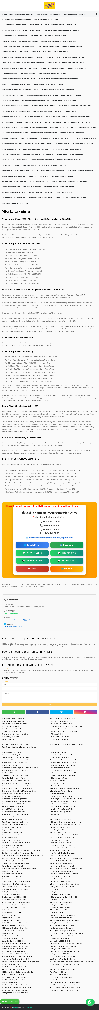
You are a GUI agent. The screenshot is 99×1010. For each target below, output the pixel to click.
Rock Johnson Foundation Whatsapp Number (16, 729)
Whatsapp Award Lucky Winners (60, 812)
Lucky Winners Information (10, 726)
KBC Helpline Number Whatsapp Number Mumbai (65, 822)
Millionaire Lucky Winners (58, 781)
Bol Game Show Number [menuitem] (10, 100)
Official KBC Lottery (56, 899)
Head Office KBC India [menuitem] (9, 127)
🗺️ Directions (66, 545)
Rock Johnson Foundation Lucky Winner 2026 (16, 801)
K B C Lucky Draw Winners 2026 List (13, 796)
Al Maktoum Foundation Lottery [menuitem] (53, 68)
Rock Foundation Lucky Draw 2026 (13, 721)
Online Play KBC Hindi (9, 915)
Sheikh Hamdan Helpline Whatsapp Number (16, 817)
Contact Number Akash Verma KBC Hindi (63, 956)
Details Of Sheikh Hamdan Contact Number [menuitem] (17, 57)
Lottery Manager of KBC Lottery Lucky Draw (64, 923)
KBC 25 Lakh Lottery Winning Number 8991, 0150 (65, 824)
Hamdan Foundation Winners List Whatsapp (16, 793)
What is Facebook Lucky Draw (11, 876)
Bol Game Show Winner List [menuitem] (71, 95)
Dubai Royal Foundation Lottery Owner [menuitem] (16, 84)
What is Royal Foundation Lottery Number (63, 786)
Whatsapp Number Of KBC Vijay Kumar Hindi (64, 920)
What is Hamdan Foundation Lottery (61, 791)
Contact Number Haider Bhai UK (60, 757)
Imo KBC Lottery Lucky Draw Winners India (63, 985)
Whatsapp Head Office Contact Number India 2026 (66, 943)
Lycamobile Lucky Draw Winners (60, 843)
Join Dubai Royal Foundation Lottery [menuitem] (52, 73)
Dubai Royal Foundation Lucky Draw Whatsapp (17, 788)
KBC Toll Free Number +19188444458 (14, 804)
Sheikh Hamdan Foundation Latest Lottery (15, 775)
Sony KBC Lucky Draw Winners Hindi (13, 974)
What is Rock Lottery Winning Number (14, 799)
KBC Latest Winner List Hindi (59, 804)
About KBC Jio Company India (59, 938)
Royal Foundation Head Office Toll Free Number (17, 786)
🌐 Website (66, 568)
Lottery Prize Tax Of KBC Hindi (59, 905)
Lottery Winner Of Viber (57, 814)
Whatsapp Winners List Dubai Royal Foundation (65, 788)
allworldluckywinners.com (13, 626)
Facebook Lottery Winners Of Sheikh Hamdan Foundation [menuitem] (23, 63)
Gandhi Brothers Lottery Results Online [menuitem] (60, 25)
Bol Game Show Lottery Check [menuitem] (13, 95)
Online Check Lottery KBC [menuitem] (66, 192)
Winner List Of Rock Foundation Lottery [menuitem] (71, 197)
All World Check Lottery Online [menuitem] (14, 192)
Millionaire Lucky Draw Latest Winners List (15, 781)
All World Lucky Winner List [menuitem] (62, 176)
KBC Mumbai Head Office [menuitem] (32, 187)
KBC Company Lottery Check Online (61, 889)
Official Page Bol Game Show (59, 879)
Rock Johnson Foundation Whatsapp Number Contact (19, 747)
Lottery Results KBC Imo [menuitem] (11, 149)
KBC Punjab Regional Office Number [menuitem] (52, 165)
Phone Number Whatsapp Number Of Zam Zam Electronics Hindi (22, 856)
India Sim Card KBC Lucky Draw (60, 980)
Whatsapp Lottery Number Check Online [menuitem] (59, 187)
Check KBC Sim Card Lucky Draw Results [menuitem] (38, 154)
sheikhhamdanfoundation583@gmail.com (18, 620)
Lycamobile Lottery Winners (59, 840)
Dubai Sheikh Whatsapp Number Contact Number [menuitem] (20, 41)
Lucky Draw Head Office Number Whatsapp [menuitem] (17, 170)
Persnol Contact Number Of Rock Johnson (63, 801)
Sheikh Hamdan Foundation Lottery (61, 729)
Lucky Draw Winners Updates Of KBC (61, 809)
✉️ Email (32, 568)
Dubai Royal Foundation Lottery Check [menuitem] (48, 84)
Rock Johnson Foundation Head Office (14, 724)
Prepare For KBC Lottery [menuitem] (11, 117)
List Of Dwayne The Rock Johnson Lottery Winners (66, 799)
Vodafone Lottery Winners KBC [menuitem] (72, 133)
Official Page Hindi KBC (57, 912)
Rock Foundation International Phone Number (64, 848)
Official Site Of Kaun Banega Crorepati (14, 990)
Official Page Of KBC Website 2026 (13, 931)
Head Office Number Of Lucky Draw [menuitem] (80, 170)
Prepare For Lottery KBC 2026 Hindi (13, 905)
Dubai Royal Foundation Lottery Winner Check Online (19, 868)
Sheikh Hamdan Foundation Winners (61, 871)
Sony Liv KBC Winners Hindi (59, 974)
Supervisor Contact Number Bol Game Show (16, 881)
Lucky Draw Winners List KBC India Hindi (15, 954)
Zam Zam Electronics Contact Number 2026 (16, 858)
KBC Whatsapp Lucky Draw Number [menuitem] (44, 133)
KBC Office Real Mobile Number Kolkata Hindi (16, 987)
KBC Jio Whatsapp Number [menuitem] (38, 176)
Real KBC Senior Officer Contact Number (15, 946)
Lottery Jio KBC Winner (9, 910)
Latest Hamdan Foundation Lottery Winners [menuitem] (18, 73)
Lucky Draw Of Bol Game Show (60, 881)
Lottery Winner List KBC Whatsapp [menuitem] (70, 154)
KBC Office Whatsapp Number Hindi (13, 980)
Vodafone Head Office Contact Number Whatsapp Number (20, 962)
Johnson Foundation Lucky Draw (60, 845)
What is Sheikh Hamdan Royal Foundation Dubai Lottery (20, 768)
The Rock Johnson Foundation (11, 731)
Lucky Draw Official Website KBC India (14, 899)
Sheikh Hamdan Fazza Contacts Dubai (14, 762)
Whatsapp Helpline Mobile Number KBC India (16, 943)
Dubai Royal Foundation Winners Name (62, 765)
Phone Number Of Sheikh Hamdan (61, 850)
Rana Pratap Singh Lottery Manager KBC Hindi (65, 982)
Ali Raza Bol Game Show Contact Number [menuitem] (42, 95)
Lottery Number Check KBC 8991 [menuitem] (42, 160)
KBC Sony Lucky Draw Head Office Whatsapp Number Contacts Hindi (72, 962)
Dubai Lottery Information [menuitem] (72, 46)
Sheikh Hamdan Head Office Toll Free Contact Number (19, 791)
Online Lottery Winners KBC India (12, 938)
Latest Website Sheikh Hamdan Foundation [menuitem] (18, 14)
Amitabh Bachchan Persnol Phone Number (15, 814)
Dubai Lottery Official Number (11, 752)
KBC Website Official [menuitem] (33, 122)
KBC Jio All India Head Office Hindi (13, 969)
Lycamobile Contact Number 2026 (61, 861)
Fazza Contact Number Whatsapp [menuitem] (14, 36)
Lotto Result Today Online (10, 871)
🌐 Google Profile (32, 545)
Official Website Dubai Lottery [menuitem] (48, 57)
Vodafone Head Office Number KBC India (63, 959)
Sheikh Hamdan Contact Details (60, 737)
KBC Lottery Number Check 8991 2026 (62, 770)
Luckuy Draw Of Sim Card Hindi (60, 827)
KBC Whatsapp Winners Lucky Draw (13, 812)
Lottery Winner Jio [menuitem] (62, 143)
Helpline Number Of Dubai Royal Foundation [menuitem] (58, 90)
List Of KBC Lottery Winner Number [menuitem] (34, 127)
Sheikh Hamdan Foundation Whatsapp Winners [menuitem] (62, 30)
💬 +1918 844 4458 (67, 553)
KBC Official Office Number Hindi (60, 819)
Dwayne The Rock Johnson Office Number (63, 731)
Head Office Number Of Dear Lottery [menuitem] (15, 106)
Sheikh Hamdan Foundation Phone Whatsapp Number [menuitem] (58, 79)
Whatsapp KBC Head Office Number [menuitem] (14, 160)
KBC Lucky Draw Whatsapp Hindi (12, 806)
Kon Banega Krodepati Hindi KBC (60, 907)
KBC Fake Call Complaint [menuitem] (11, 154)
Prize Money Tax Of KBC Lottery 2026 (62, 925)
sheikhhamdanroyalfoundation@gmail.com (51, 537)
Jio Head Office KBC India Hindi (60, 941)
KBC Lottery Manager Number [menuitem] (66, 111)
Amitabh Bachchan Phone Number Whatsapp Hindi (66, 858)
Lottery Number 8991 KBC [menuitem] (11, 187)
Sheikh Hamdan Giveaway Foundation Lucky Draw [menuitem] (66, 63)
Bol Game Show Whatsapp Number (13, 755)
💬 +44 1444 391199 (66, 560)
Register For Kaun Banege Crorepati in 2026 (64, 835)
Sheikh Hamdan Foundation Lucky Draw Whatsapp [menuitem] (50, 52)
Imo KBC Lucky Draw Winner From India (14, 824)
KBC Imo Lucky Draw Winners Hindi (61, 817)
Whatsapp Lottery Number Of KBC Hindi (63, 936)
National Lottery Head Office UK (12, 866)
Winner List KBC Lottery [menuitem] (62, 138)
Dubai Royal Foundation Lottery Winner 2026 (64, 775)
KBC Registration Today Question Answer (63, 931)
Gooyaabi (30, 1007)
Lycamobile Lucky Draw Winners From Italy (16, 843)
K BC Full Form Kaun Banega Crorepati (62, 915)
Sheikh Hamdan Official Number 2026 (62, 876)
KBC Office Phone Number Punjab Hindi (62, 977)
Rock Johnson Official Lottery (59, 783)
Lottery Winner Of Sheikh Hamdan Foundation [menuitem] (19, 79)
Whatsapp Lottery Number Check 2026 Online (16, 783)
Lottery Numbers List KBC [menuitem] (38, 181)
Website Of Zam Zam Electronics (60, 856)
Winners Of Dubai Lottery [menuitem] (77, 68)
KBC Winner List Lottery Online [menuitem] (13, 197)
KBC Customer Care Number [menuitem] (56, 117)
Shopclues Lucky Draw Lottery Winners (14, 861)
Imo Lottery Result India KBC (11, 982)
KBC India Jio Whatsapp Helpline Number (63, 969)
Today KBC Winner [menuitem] (29, 165)
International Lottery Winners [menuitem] (14, 181)
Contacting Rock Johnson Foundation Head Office (66, 726)
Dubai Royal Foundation (9, 765)
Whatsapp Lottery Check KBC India (61, 902)
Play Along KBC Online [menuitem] (52, 122)
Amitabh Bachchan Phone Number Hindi (63, 806)
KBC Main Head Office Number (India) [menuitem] (38, 143)
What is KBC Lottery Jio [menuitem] (59, 127)
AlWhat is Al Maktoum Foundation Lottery (63, 762)
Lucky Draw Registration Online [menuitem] (41, 197)
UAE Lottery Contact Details (11, 739)
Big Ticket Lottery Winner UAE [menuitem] (75, 14)
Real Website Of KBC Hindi (58, 972)
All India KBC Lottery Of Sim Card (60, 910)
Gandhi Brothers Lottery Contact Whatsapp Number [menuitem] (21, 30)
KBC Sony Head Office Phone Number (14, 964)
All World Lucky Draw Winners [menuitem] (48, 14)
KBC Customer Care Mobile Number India (15, 928)
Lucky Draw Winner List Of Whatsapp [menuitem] (15, 203)
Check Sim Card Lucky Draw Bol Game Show (16, 887)
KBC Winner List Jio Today (58, 778)
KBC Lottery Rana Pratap (10, 837)
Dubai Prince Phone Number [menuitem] (49, 46)
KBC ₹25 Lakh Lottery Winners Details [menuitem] (16, 111)
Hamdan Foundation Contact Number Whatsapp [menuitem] (58, 41)
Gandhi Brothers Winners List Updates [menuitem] (16, 19)
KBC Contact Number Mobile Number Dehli (15, 985)
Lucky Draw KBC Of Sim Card (11, 912)
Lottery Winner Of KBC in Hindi (12, 832)
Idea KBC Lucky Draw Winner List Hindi (14, 949)
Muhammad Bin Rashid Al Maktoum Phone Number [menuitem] (19, 68)
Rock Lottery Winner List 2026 (12, 840)
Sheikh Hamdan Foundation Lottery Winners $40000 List (68, 744)
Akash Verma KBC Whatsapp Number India (15, 959)
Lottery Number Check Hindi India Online (15, 993)
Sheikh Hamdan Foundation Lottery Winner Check (66, 868)
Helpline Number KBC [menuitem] (9, 138)
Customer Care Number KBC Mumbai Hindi (15, 907)
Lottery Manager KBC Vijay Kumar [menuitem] (77, 122)
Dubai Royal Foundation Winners (12, 874)
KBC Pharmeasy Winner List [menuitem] (12, 122)
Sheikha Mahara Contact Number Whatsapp (16, 863)
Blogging (15, 1007)
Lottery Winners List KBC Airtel (60, 954)
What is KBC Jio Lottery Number (12, 809)
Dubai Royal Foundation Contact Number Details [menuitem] (48, 36)
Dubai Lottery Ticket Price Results (13, 718)
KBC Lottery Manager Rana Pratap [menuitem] (15, 133)
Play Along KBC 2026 (8, 933)
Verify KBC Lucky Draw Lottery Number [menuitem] (35, 138)
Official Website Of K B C (58, 793)
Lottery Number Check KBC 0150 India (14, 941)
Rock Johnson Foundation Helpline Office (15, 822)
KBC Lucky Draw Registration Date (13, 925)
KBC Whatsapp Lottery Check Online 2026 (63, 897)
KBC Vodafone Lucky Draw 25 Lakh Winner (15, 967)
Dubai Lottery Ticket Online (11, 737)
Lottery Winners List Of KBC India (60, 949)
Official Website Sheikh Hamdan (60, 768)
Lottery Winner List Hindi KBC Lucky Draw (15, 923)
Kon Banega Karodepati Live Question (62, 928)
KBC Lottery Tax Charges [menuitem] (33, 117)
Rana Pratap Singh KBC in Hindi (60, 830)
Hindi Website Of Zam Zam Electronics (62, 853)
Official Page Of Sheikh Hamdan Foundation (64, 874)
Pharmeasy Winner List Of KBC (12, 920)
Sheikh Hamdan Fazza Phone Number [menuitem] (15, 52)
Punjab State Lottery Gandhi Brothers (62, 755)
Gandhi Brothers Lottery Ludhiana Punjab (15, 757)
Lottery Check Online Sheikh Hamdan (62, 887)
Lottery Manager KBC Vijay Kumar (13, 892)
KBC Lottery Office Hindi (10, 773)
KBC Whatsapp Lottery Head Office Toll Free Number (67, 773)
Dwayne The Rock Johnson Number (61, 796)
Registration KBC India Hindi (11, 918)
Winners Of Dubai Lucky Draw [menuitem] (74, 57)
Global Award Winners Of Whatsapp (61, 918)
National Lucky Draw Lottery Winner (13, 778)
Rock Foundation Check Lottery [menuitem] (41, 192)
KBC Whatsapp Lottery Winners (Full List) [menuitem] (75, 106)
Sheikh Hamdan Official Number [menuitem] (43, 106)
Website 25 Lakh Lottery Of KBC (60, 832)
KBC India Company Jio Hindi (11, 936)
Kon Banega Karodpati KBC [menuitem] (80, 117)
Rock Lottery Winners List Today (60, 721)
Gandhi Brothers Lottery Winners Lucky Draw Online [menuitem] (22, 25)
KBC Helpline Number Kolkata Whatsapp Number (17, 972)
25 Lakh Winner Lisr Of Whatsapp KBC (62, 837)
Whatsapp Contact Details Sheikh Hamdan (15, 770)
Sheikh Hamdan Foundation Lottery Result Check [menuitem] (20, 90)
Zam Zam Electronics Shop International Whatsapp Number (21, 850)
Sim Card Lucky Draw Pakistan (12, 879)
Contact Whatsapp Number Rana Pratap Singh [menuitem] (69, 181)
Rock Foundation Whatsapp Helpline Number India (18, 956)
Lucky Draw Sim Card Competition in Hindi (15, 977)
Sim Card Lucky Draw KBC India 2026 (14, 897)
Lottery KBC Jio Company (58, 892)
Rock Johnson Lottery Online (11, 848)
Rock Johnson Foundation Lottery (61, 724)
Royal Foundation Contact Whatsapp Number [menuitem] (19, 46)
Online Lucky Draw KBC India (11, 894)
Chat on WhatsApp (11, 613)
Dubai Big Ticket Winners (58, 752)
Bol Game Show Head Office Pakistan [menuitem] (35, 100)
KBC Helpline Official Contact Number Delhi (64, 990)
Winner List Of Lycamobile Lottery (61, 863)
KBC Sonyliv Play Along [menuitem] (10, 165)
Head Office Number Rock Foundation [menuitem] (50, 170)
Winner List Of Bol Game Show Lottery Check (64, 884)
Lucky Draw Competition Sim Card (13, 835)
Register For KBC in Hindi (10, 830)
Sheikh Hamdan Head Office (59, 739)
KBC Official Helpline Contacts (11, 827)
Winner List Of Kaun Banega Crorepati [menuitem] (66, 149)
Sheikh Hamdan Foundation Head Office (63, 718)
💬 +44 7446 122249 (32, 553)
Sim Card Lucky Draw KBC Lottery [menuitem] (83, 127)
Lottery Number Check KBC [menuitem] (12, 143)
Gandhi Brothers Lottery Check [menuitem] (46, 19)
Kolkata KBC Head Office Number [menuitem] (14, 176)
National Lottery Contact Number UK (62, 866)
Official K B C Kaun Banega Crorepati (61, 894)
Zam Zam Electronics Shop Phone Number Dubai (17, 853)
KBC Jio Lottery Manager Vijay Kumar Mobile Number (67, 933)
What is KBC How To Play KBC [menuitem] (85, 138)
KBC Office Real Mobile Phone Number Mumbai (65, 987)
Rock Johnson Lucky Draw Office (12, 845)
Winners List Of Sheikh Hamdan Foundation (16, 760)
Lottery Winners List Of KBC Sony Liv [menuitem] (71, 160)
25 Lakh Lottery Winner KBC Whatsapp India (16, 902)
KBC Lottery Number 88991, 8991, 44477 (15, 819)
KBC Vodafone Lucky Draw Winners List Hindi (64, 964)
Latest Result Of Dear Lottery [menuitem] (64, 100)
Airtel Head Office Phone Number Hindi (14, 951)
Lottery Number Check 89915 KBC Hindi (15, 889)
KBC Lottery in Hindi (56, 734)
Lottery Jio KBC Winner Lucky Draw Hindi (63, 946)
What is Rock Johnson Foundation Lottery (15, 744)
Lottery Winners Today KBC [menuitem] (83, 143)
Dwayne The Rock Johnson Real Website (63, 967)
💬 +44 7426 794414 (32, 560)
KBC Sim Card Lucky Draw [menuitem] (42, 111)
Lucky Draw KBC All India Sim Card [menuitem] (36, 149)
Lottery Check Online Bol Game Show (14, 884)
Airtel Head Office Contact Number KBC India (64, 951)
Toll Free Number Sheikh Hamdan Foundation (64, 760)
